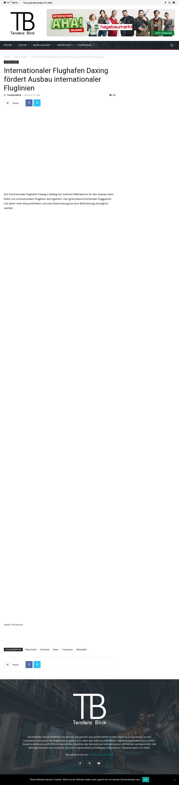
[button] (172, 45)
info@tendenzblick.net (101, 754)
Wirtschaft (81, 649)
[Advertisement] (60, 636)
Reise (55, 649)
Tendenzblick (14, 95)
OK (145, 779)
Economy (45, 649)
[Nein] (174, 779)
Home (7, 56)
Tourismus (67, 649)
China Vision (31, 649)
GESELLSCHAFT (20, 56)
